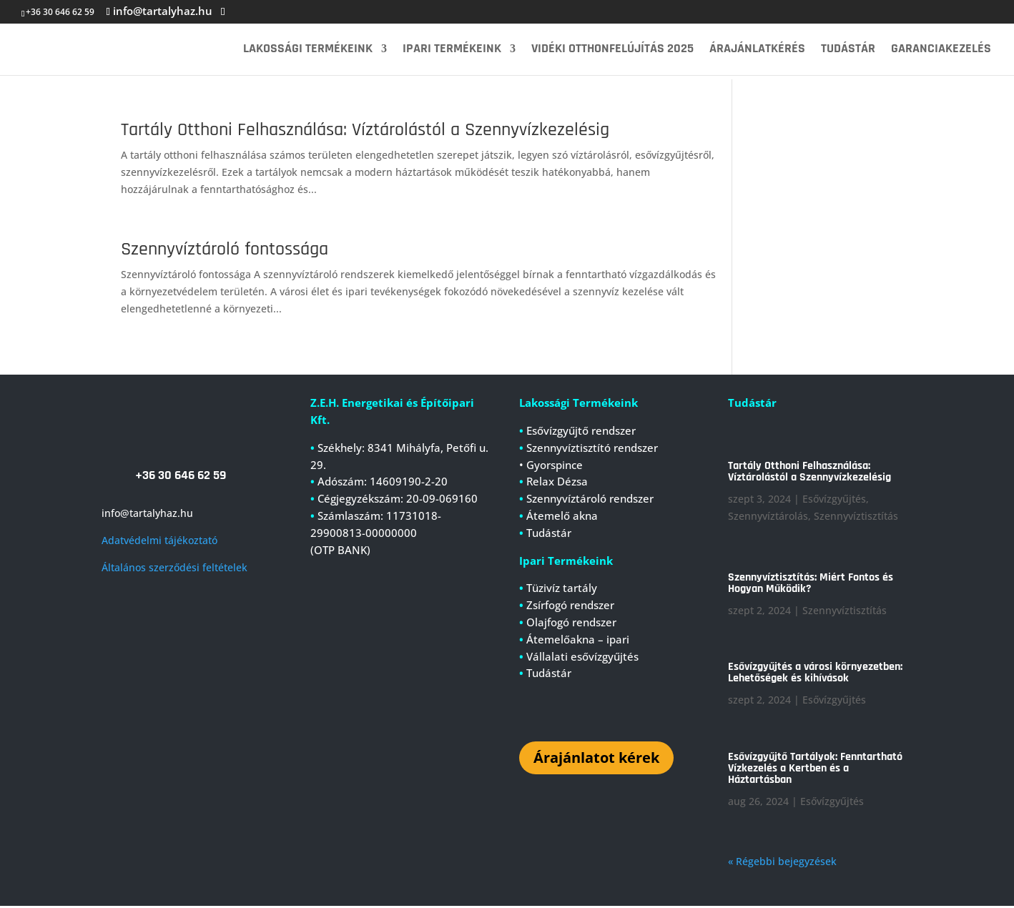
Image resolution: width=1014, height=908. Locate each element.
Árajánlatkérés (757, 50)
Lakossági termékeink (308, 50)
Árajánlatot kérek (596, 759)
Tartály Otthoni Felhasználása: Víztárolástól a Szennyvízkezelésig (365, 130)
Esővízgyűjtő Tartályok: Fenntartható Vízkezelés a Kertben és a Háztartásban (815, 770)
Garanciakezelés (941, 50)
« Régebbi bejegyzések (782, 863)
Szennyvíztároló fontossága (224, 249)
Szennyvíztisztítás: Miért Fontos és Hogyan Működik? (810, 585)
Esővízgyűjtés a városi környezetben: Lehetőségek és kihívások (815, 674)
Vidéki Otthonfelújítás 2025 (612, 50)
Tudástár (848, 50)
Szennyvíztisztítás (856, 518)
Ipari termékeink (452, 50)
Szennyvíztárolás (768, 518)
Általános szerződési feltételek (174, 569)
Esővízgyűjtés (834, 501)
